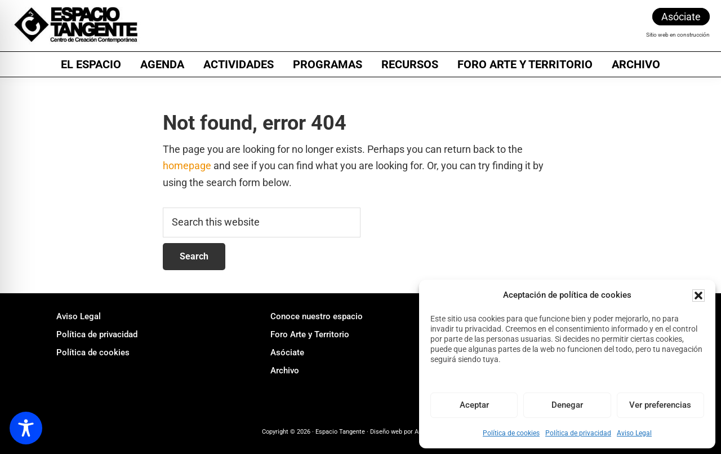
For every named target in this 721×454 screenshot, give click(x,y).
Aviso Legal (634, 433)
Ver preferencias (660, 405)
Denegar (567, 405)
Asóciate (681, 17)
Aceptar (474, 405)
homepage (187, 165)
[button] (698, 295)
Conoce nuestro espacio (316, 316)
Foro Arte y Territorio (309, 334)
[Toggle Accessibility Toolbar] (25, 428)
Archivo (284, 370)
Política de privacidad (578, 433)
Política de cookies (511, 433)
